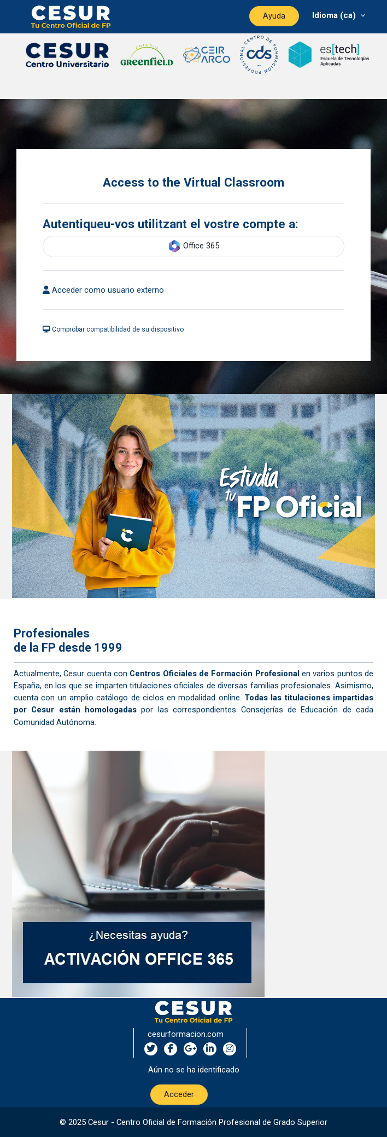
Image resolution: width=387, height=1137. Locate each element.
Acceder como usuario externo (103, 290)
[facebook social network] (170, 1048)
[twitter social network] (150, 1048)
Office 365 (193, 246)
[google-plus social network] (190, 1048)
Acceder (179, 1094)
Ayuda (274, 16)
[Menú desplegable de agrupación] (338, 15)
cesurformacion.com (186, 1034)
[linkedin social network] (209, 1048)
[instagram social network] (229, 1048)
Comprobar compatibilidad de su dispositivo (113, 329)
